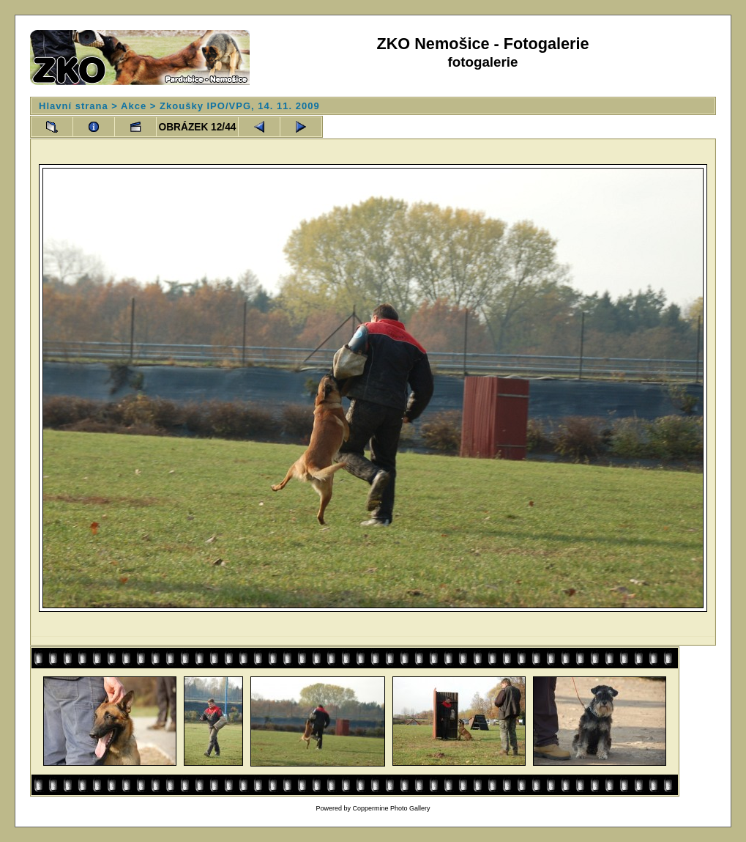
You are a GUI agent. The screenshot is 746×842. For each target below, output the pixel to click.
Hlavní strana (73, 105)
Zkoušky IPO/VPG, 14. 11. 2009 (240, 105)
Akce (133, 105)
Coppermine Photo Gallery (391, 808)
